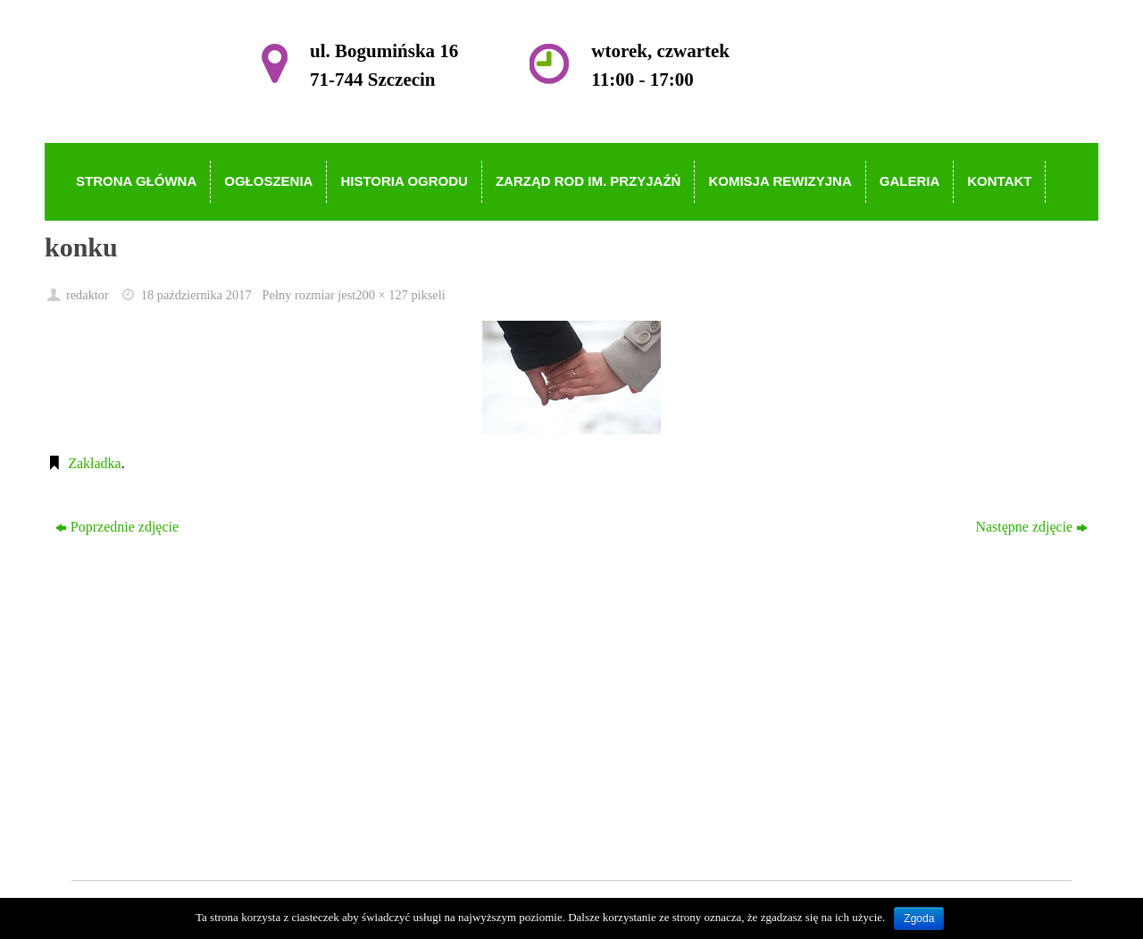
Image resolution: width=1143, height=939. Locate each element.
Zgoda (919, 918)
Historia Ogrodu (501, 706)
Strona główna (496, 655)
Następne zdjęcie (1031, 526)
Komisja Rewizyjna (512, 758)
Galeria (476, 783)
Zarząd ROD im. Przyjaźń (530, 732)
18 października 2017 (196, 295)
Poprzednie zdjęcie (117, 526)
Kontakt (478, 809)
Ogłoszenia (487, 680)
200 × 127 (381, 295)
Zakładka (94, 463)
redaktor (87, 295)
